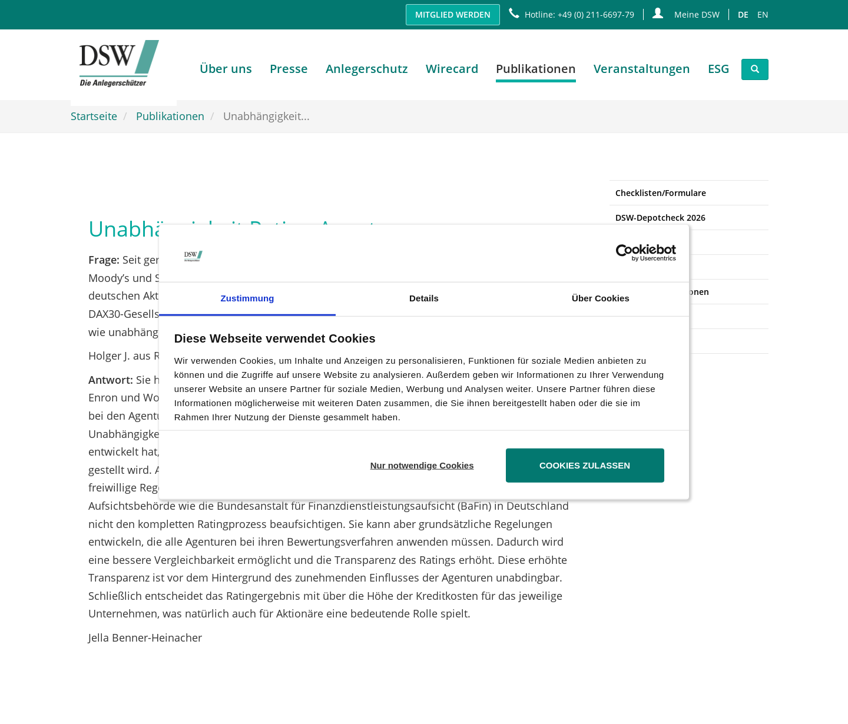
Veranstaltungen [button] (642, 71)
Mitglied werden (453, 14)
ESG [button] (719, 71)
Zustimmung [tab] (247, 298)
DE (743, 14)
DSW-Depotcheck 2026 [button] (660, 217)
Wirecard (452, 71)
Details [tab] (424, 298)
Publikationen (170, 116)
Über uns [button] (226, 71)
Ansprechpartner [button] (649, 341)
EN (762, 14)
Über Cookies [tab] (601, 298)
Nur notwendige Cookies (422, 465)
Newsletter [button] (637, 316)
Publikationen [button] (536, 71)
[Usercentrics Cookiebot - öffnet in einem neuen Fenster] (624, 253)
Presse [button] (289, 71)
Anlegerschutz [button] (367, 71)
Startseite (94, 116)
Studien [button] (631, 242)
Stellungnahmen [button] (648, 267)
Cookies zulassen (584, 465)
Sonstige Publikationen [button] (662, 291)
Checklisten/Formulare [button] (660, 192)
